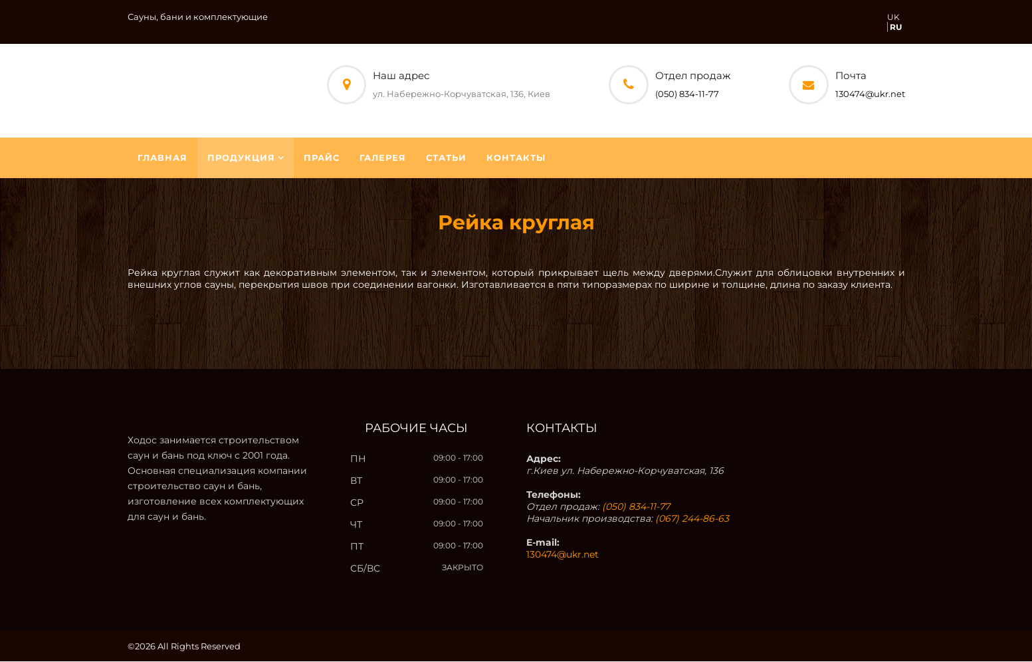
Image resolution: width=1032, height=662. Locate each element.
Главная (162, 158)
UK (893, 17)
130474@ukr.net (870, 93)
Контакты (516, 158)
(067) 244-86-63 (692, 519)
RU (896, 27)
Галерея (383, 158)
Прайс (322, 158)
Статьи (446, 158)
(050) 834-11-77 (687, 93)
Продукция (241, 158)
